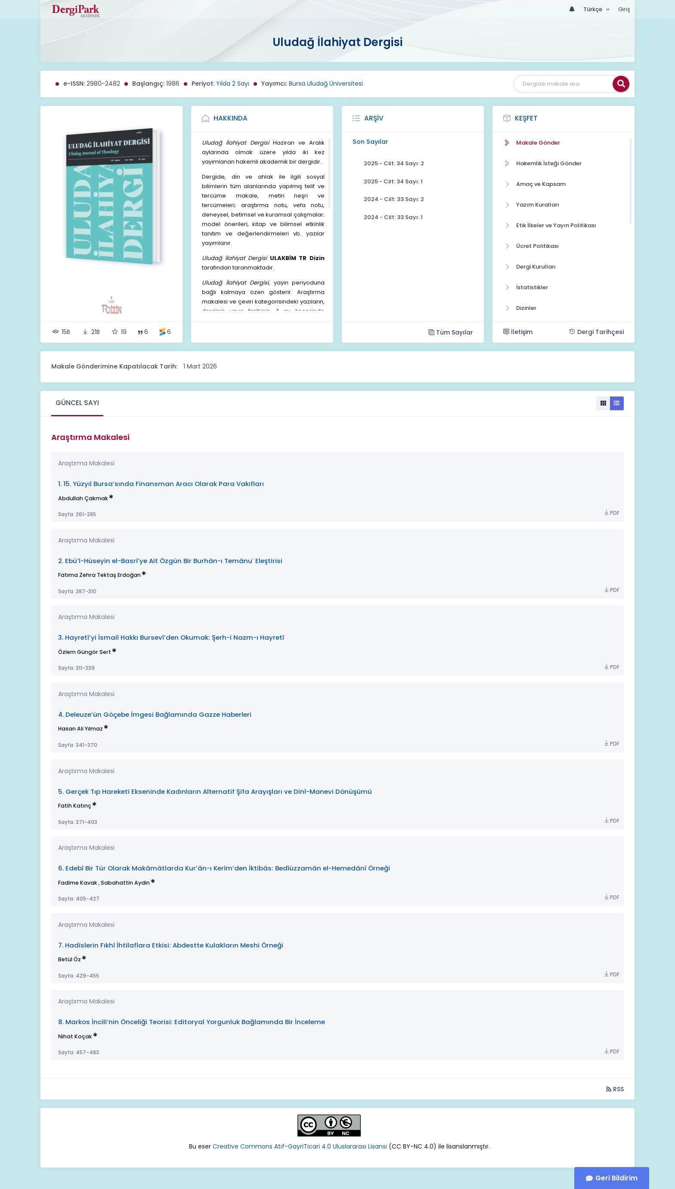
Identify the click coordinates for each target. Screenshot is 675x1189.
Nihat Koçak (75, 1036)
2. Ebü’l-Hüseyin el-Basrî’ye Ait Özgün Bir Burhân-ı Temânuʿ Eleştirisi (170, 560)
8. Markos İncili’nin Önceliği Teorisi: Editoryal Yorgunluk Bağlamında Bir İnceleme (191, 1021)
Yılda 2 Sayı (232, 83)
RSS (615, 1089)
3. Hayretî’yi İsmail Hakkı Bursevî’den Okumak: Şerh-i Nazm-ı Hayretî (171, 637)
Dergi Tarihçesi (596, 332)
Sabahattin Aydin (125, 882)
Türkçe (593, 9)
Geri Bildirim (616, 1178)
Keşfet (526, 118)
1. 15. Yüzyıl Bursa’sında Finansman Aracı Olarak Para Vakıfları (161, 483)
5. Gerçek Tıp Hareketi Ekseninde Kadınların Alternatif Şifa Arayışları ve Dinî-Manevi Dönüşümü (215, 791)
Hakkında (231, 118)
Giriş (624, 9)
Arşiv (374, 118)
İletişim (518, 332)
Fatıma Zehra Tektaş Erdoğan (99, 575)
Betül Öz (69, 959)
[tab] (77, 403)
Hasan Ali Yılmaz (80, 728)
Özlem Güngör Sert (84, 652)
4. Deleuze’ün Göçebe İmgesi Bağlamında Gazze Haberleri (154, 714)
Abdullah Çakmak (83, 498)
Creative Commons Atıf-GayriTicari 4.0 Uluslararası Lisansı (301, 1146)
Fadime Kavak (77, 882)
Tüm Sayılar (450, 332)
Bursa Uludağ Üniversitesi (326, 83)
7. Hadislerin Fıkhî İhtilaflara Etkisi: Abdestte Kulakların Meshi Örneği (170, 945)
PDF (611, 513)
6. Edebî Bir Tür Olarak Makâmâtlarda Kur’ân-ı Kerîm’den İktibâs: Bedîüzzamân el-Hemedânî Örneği (224, 868)
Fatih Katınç (74, 805)
